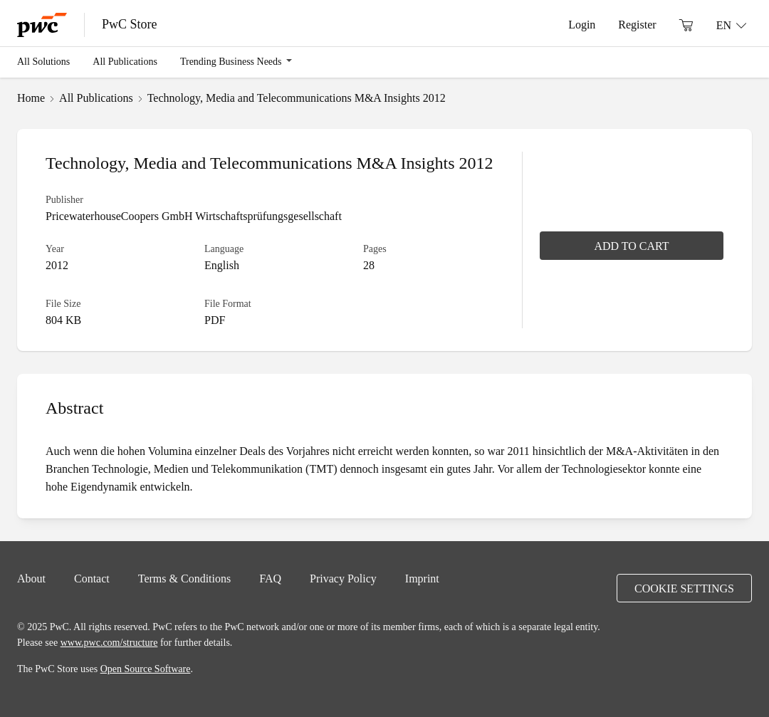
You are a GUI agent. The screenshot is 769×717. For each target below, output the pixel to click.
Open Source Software (145, 669)
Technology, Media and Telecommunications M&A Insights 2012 (296, 97)
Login (581, 24)
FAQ (270, 578)
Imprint (422, 578)
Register (637, 24)
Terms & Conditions (184, 578)
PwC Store (129, 24)
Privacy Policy (343, 578)
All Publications (125, 61)
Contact (92, 578)
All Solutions (43, 61)
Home (31, 97)
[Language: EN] (731, 24)
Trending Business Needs (231, 61)
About (31, 578)
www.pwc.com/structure (109, 642)
